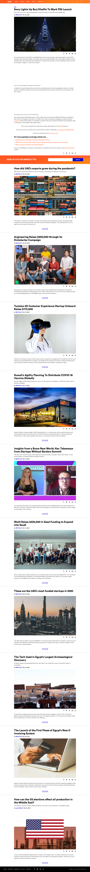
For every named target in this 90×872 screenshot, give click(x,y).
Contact (40, 1)
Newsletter (17, 869)
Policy (23, 869)
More (33, 1)
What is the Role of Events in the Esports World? (29, 144)
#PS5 (61, 126)
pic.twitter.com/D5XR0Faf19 (66, 129)
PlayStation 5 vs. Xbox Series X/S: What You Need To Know (32, 140)
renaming (16, 120)
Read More (45, 228)
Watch (22, 1)
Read (16, 1)
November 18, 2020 (53, 133)
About (28, 1)
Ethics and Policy (70, 148)
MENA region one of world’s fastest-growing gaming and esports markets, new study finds (41, 142)
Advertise (10, 869)
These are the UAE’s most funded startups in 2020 (43, 591)
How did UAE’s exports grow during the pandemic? (44, 168)
